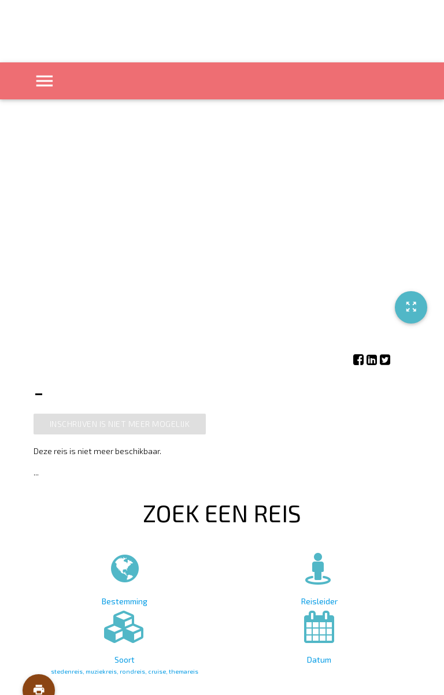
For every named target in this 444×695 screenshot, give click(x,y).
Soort (125, 640)
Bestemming (125, 577)
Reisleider (319, 577)
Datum (319, 635)
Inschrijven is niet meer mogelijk (120, 424)
